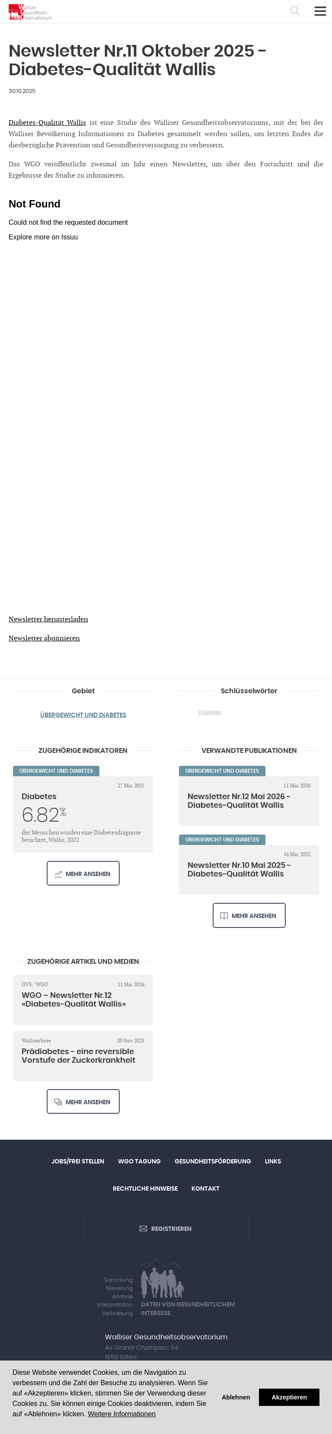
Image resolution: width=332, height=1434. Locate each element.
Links (273, 1162)
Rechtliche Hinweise (145, 1189)
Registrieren (171, 1229)
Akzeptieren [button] (289, 1397)
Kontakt (206, 1189)
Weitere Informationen (122, 1414)
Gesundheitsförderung (213, 1162)
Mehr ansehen (88, 874)
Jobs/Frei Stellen (77, 1162)
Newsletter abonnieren (44, 638)
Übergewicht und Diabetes (83, 715)
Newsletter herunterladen (48, 619)
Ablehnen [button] (236, 1397)
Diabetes (209, 712)
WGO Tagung (139, 1162)
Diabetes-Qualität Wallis (47, 123)
